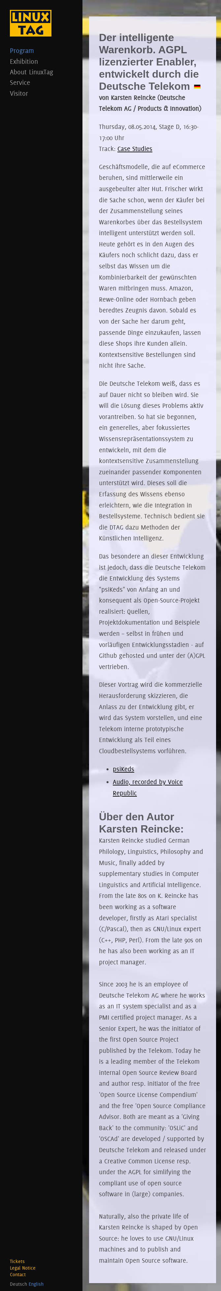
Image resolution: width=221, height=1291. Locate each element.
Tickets (17, 1261)
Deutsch (18, 1284)
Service (41, 82)
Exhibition (41, 61)
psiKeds (123, 769)
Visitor (41, 93)
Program (41, 50)
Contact (18, 1275)
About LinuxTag (41, 72)
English (36, 1284)
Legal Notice (23, 1268)
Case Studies (134, 149)
